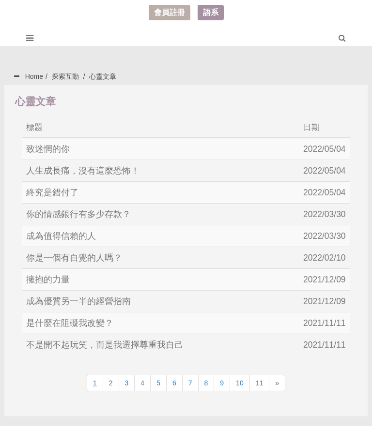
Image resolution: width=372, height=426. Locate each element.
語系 (210, 12)
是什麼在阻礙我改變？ (69, 323)
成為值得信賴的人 (61, 236)
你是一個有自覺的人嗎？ (74, 258)
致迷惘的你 (48, 149)
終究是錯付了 (52, 192)
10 (240, 383)
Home (34, 76)
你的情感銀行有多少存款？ (78, 214)
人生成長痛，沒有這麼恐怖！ (83, 171)
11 (260, 383)
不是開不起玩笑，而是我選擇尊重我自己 (104, 345)
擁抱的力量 (48, 279)
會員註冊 (169, 12)
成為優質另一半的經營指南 (78, 301)
